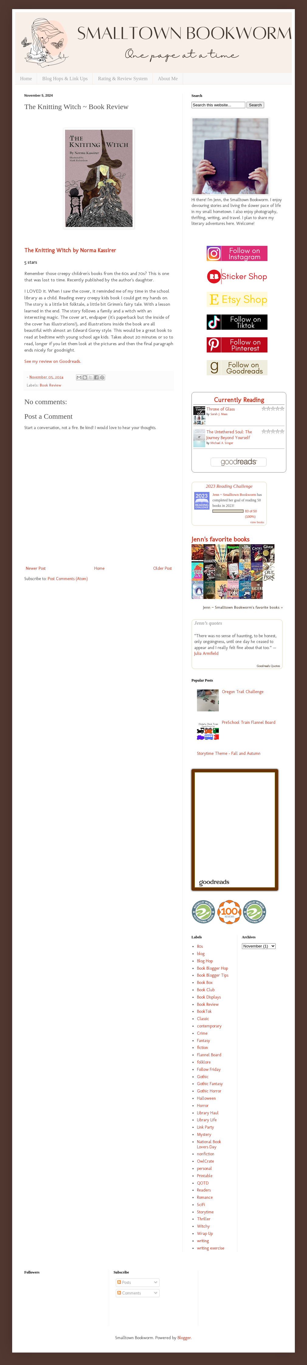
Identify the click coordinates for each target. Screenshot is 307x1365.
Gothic (203, 1076)
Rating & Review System (122, 78)
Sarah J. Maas (218, 414)
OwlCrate (205, 1161)
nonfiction (205, 1154)
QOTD (203, 1183)
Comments (129, 1293)
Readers (204, 1190)
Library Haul (208, 1113)
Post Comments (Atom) (68, 578)
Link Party (205, 1127)
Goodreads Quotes (268, 666)
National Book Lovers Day (209, 1144)
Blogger (184, 1337)
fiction (202, 1047)
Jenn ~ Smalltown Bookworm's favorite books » (243, 607)
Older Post (162, 568)
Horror (203, 1105)
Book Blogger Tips (212, 975)
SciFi (201, 1204)
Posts (124, 1282)
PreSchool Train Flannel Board (248, 722)
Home (26, 78)
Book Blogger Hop (212, 968)
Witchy (203, 1226)
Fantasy (203, 1040)
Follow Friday (209, 1069)
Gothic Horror (209, 1091)
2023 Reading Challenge (229, 486)
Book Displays (209, 997)
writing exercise (210, 1248)
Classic (203, 1018)
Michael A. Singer (221, 443)
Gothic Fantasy (210, 1083)
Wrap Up (205, 1233)
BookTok (204, 1011)
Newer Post (36, 568)
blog (201, 953)
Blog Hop (205, 961)
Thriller (203, 1219)
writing (203, 1240)
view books (257, 522)
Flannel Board (209, 1054)
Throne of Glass (220, 409)
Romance (205, 1197)
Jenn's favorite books (220, 539)
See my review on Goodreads (52, 361)
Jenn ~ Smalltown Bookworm (234, 495)
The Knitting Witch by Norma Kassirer (70, 250)
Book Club (206, 989)
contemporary (209, 1026)
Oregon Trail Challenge (243, 691)
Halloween (206, 1098)
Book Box (204, 982)
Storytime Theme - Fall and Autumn (228, 753)
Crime (202, 1033)
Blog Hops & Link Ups (65, 78)
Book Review (50, 385)
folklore (204, 1062)
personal (204, 1168)
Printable (204, 1175)
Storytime (205, 1212)
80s (200, 946)
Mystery (204, 1134)
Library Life (207, 1120)
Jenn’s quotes (208, 623)
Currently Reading (239, 400)
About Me (168, 78)
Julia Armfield (206, 653)
